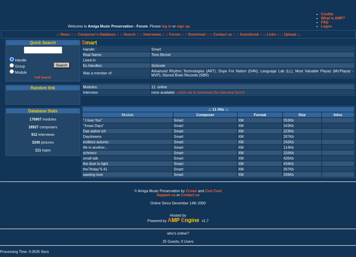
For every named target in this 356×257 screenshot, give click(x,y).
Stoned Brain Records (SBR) (186, 75)
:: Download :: (197, 34)
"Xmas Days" (93, 126)
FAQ (324, 22)
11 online (159, 87)
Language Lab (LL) (276, 71)
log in (166, 26)
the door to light (95, 164)
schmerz (90, 153)
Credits (327, 14)
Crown (191, 191)
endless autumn (95, 142)
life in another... (95, 147)
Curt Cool (213, 191)
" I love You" (92, 120)
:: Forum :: (175, 34)
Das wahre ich (94, 131)
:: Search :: (130, 34)
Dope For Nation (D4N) (238, 71)
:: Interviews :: (153, 34)
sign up (183, 26)
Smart (178, 120)
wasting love (93, 174)
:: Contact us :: (222, 34)
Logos (326, 26)
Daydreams (92, 136)
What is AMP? (333, 18)
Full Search (43, 77)
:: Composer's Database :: (97, 34)
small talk (90, 158)
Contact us (190, 195)
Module (128, 115)
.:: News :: (65, 34)
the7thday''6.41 (95, 169)
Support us (165, 195)
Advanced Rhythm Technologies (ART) (183, 71)
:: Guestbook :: (249, 34)
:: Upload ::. (291, 34)
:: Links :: (271, 34)
